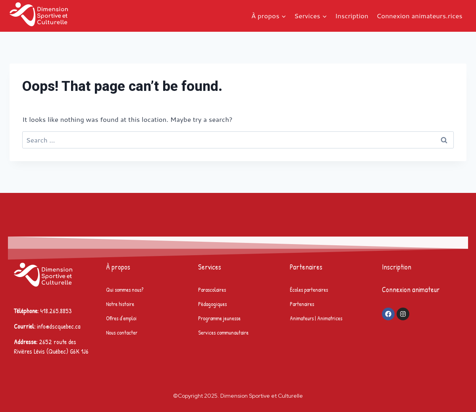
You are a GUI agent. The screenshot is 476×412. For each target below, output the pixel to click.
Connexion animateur (411, 290)
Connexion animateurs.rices (419, 15)
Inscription (351, 15)
